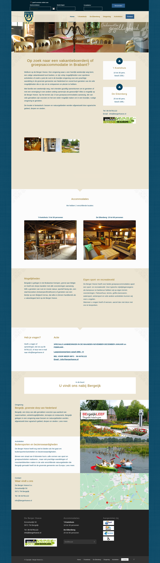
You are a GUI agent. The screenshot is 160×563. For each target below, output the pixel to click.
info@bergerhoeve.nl (117, 115)
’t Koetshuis (119, 68)
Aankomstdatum (34, 5)
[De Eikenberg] (119, 88)
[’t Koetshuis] (119, 62)
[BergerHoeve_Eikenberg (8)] (109, 240)
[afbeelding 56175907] (33, 145)
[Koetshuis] (50, 240)
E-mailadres (88, 5)
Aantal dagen (60, 5)
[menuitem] (72, 16)
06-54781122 (111, 112)
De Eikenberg (119, 94)
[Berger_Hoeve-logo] (28, 18)
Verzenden (118, 6)
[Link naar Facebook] (134, 559)
